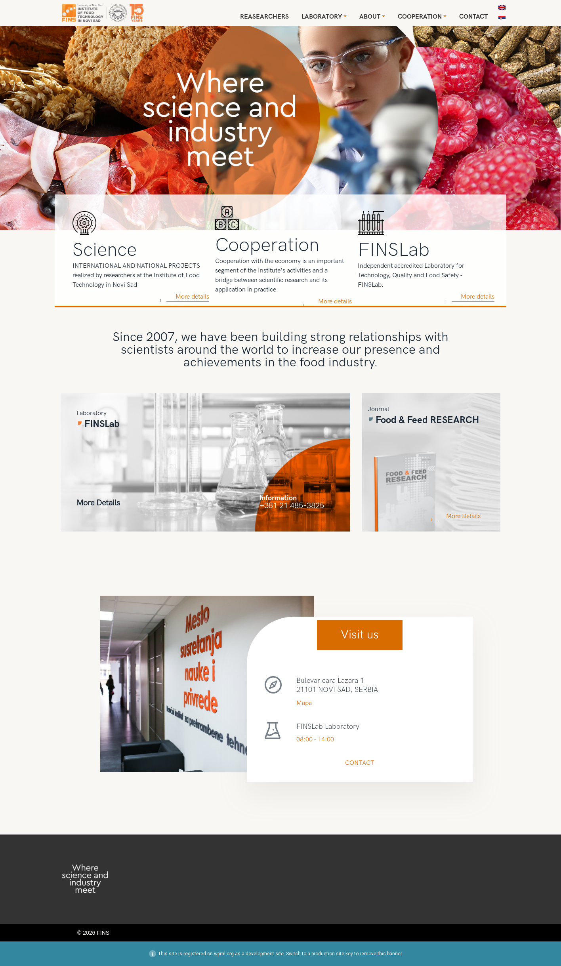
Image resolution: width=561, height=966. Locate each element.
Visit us (360, 635)
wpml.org (224, 953)
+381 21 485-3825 (292, 505)
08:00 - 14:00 (315, 739)
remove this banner (381, 953)
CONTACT (359, 763)
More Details (98, 502)
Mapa (304, 703)
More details (192, 297)
